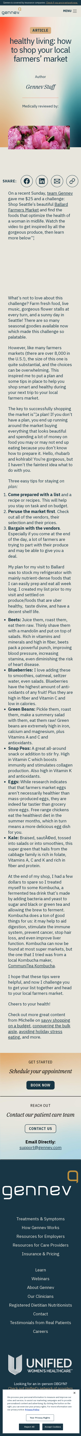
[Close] (74, 1392)
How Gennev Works (40, 1227)
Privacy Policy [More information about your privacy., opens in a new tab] (32, 1409)
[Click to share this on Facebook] (27, 181)
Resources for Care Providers (41, 1245)
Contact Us (40, 1128)
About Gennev (40, 1287)
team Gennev (60, 193)
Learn (40, 1270)
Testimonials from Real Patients (40, 1322)
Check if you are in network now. (62, 2)
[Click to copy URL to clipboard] (72, 181)
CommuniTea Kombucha (31, 965)
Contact (40, 1313)
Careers (40, 1331)
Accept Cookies (53, 1426)
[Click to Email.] (57, 181)
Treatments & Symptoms (40, 1218)
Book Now (41, 1085)
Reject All (29, 1426)
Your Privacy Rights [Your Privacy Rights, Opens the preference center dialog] (40, 1417)
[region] (41, 1411)
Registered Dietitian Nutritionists (40, 1305)
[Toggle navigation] (70, 11)
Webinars (40, 1278)
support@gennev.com (40, 1147)
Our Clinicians (41, 1296)
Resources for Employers (40, 1236)
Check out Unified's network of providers (40, 1388)
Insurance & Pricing (40, 1253)
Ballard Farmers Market (38, 206)
